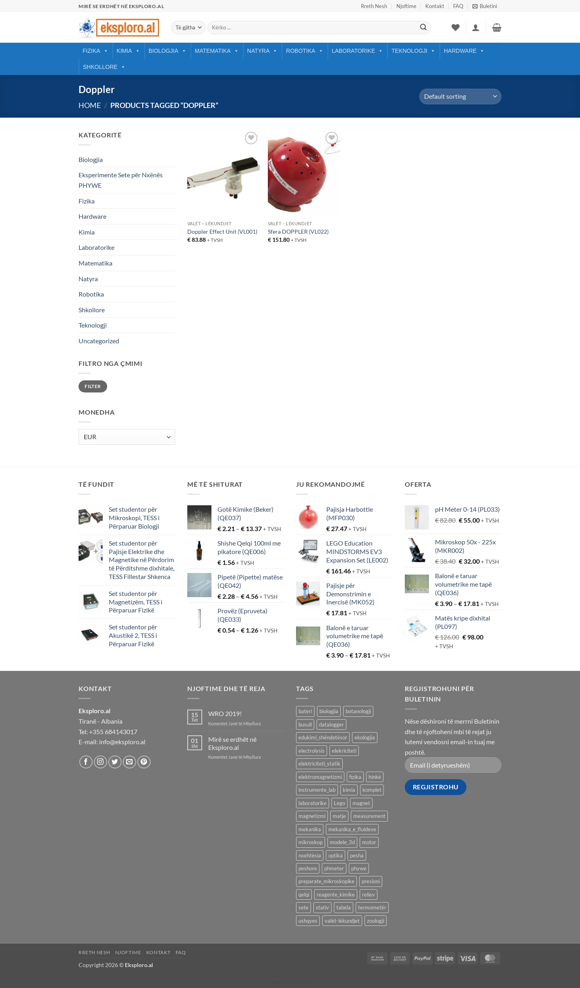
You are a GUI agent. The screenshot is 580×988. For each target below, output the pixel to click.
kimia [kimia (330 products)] (349, 790)
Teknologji (413, 51)
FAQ (458, 6)
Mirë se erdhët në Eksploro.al (232, 743)
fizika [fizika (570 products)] (355, 777)
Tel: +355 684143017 (108, 731)
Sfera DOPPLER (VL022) (298, 231)
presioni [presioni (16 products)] (371, 881)
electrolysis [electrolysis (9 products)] (311, 750)
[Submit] (423, 28)
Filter (93, 386)
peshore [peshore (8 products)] (307, 868)
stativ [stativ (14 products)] (322, 907)
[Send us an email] (129, 762)
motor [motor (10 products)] (369, 842)
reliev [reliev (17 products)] (368, 894)
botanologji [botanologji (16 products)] (358, 711)
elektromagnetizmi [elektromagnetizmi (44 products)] (320, 777)
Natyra (262, 51)
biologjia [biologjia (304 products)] (328, 711)
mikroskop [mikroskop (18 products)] (310, 842)
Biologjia (167, 51)
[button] (484, 6)
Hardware (464, 51)
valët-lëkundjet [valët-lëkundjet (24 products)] (342, 920)
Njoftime (406, 6)
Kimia (128, 51)
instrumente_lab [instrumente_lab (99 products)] (317, 790)
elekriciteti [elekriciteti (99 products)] (344, 750)
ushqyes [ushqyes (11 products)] (307, 920)
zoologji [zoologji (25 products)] (375, 920)
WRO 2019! (225, 713)
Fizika (95, 51)
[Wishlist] (456, 27)
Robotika (304, 51)
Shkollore (104, 67)
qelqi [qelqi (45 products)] (303, 894)
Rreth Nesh (374, 6)
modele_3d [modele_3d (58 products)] (342, 842)
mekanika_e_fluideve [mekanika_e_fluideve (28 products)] (352, 829)
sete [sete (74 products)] (303, 907)
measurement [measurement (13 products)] (369, 816)
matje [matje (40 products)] (339, 816)
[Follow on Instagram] (100, 762)
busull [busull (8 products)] (305, 724)
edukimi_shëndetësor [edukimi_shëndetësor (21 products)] (322, 737)
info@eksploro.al (122, 741)
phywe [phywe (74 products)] (359, 868)
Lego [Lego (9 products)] (339, 803)
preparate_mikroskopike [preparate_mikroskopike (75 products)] (326, 881)
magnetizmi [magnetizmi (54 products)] (311, 816)
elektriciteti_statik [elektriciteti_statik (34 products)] (319, 763)
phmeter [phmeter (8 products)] (334, 868)
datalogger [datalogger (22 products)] (331, 724)
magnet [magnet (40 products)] (361, 803)
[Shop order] (460, 96)
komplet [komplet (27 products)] (371, 790)
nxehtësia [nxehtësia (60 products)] (309, 855)
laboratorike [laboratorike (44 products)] (312, 803)
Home (90, 105)
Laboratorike (357, 51)
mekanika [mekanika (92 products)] (309, 829)
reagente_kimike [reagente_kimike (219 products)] (336, 894)
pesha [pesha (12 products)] (357, 855)
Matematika (217, 51)
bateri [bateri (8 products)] (305, 711)
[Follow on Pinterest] (144, 762)
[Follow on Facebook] (86, 762)
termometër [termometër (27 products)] (372, 907)
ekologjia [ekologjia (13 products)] (364, 737)
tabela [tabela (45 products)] (343, 907)
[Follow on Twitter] (115, 762)
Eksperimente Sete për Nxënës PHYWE (121, 180)
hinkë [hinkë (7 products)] (375, 777)
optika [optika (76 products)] (335, 855)
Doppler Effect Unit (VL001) (222, 231)
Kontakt (434, 6)
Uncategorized (99, 341)
